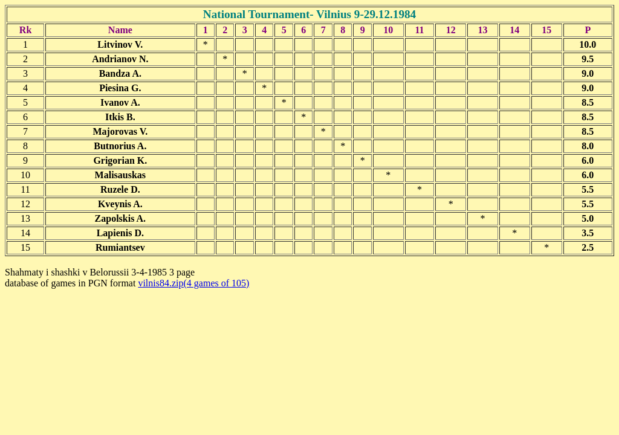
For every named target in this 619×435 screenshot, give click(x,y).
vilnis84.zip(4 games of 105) (193, 283)
